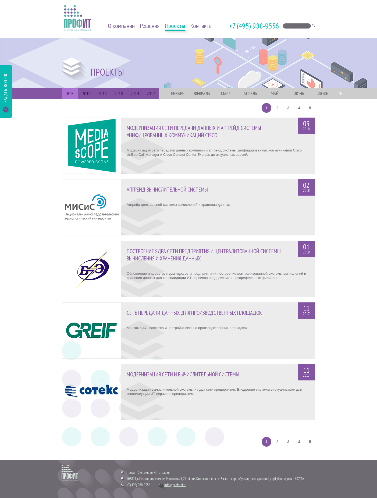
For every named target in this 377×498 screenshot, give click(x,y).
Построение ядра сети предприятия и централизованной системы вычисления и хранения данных (204, 255)
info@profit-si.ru (175, 484)
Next (340, 94)
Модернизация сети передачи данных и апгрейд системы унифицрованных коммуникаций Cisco (194, 131)
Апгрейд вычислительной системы (167, 189)
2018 (118, 93)
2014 (134, 93)
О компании (121, 26)
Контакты (201, 26)
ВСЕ (70, 93)
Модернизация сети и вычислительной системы (183, 374)
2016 (86, 93)
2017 (151, 93)
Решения (149, 26)
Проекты (175, 26)
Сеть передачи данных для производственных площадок (194, 312)
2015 (102, 93)
